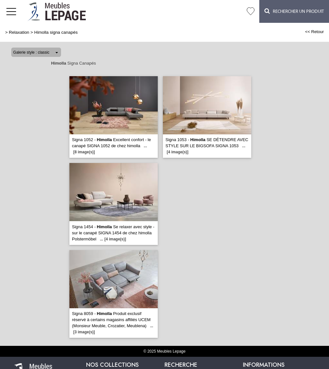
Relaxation (19, 32)
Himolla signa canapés (55, 32)
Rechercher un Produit (294, 11)
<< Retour (314, 31)
